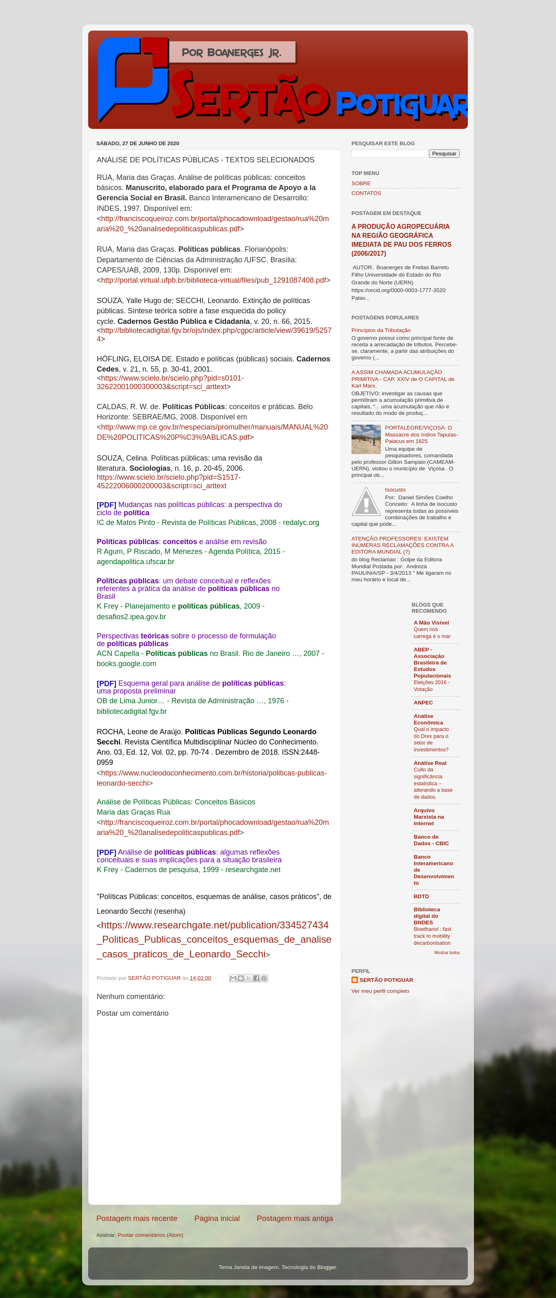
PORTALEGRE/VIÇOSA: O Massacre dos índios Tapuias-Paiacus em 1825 (421, 434)
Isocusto (395, 490)
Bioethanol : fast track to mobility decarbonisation (432, 936)
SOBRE (361, 183)
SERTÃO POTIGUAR (386, 980)
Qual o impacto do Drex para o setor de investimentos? (431, 739)
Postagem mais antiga (295, 1218)
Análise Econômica (428, 719)
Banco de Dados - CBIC (431, 840)
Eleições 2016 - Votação (432, 685)
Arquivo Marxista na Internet (429, 816)
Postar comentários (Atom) (151, 1235)
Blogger (326, 1267)
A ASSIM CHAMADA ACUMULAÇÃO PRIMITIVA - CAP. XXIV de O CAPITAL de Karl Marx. (402, 378)
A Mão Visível (431, 623)
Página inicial (217, 1218)
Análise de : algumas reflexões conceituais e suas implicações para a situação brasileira (189, 856)
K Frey (107, 606)
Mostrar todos (447, 952)
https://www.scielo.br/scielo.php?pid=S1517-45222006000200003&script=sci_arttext (169, 481)
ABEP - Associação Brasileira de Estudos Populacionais (432, 663)
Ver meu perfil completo (380, 991)
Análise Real (430, 763)
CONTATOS (366, 193)
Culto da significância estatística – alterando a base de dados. (433, 783)
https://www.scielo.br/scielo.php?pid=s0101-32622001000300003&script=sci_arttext (170, 382)
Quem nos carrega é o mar (432, 632)
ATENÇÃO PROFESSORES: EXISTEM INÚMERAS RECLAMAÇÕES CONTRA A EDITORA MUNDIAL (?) (402, 545)
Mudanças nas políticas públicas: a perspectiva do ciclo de (189, 509)
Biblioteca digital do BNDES (427, 916)
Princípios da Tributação (381, 330)
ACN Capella (118, 653)
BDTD (421, 896)
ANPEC (423, 703)
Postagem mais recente (136, 1218)
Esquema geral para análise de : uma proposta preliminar (191, 687)
